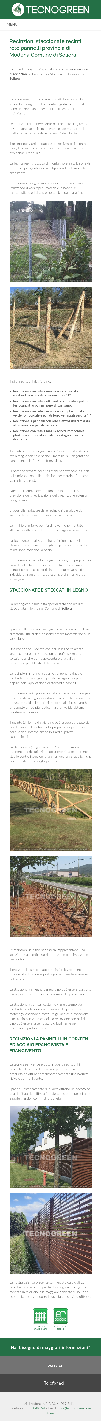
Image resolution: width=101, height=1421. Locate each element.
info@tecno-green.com (74, 1408)
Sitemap (50, 1413)
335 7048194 (34, 1408)
